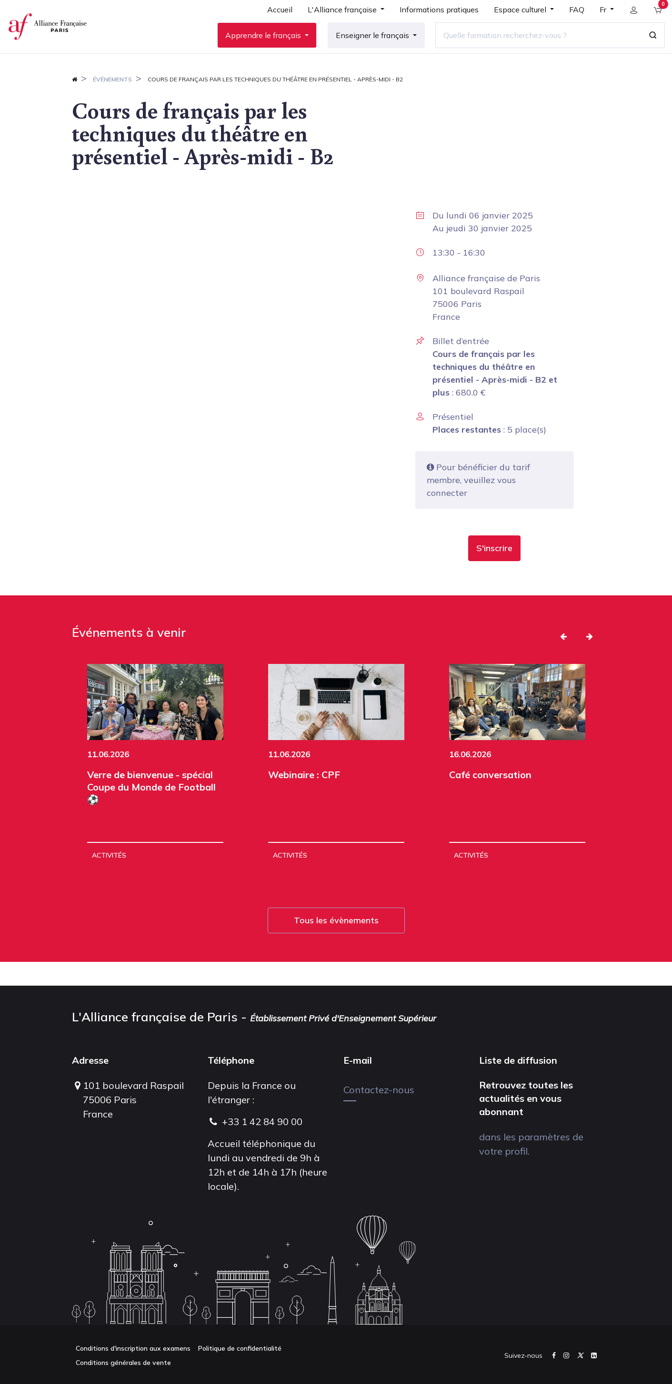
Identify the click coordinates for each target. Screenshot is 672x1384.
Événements (112, 103)
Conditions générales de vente (123, 1362)
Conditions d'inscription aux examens (133, 1348)
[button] (494, 572)
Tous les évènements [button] (336, 944)
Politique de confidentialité (239, 1348)
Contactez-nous (378, 1090)
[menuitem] (274, 24)
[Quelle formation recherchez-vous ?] (532, 47)
